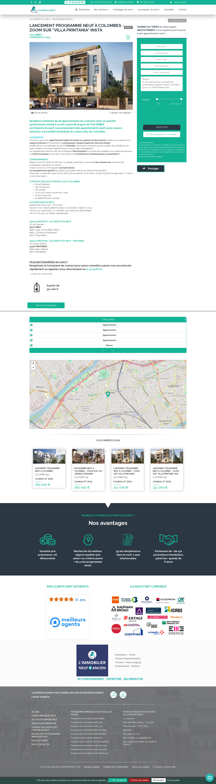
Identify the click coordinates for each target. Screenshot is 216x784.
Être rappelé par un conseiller (161, 134)
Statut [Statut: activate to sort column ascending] (164, 319)
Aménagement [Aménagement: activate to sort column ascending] (126, 319)
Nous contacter (40, 744)
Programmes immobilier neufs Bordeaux (89, 730)
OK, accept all (118, 780)
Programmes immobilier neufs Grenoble (89, 749)
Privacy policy (173, 780)
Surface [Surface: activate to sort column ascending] (65, 319)
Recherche (82, 9)
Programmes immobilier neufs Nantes (88, 718)
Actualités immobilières (44, 719)
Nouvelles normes (131, 734)
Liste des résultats (177, 21)
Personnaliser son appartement (137, 738)
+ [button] (33, 364)
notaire (40, 208)
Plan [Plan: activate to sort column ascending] (148, 319)
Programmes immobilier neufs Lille (86, 722)
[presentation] (161, 114)
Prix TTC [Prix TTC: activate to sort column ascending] (85, 319)
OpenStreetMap (172, 428)
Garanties (127, 730)
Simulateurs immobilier (44, 723)
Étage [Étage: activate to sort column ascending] (103, 319)
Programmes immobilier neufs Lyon (87, 726)
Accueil (36, 712)
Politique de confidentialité (116, 767)
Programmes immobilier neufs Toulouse (89, 745)
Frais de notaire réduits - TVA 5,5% (138, 722)
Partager (151, 168)
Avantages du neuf (123, 9)
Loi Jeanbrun (129, 718)
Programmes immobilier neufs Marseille (88, 734)
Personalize (158, 780)
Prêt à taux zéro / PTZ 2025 (135, 726)
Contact (182, 9)
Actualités (169, 9)
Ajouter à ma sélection (120, 113)
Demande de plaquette (46, 305)
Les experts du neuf (149, 9)
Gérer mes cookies (140, 767)
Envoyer (162, 127)
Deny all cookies (139, 780)
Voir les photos (39, 113)
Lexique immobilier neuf (44, 716)
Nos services (101, 9)
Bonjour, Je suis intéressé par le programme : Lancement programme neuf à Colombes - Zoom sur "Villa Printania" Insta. (162, 83)
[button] (37, 76)
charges (89, 208)
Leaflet (162, 428)
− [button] (33, 368)
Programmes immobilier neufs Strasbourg (89, 753)
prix (54, 210)
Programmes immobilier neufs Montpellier (90, 742)
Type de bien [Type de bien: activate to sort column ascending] (42, 319)
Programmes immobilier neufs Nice (86, 738)
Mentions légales (156, 157)
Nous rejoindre (40, 740)
